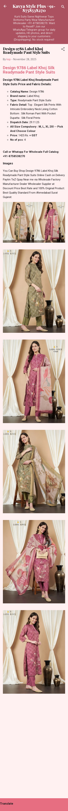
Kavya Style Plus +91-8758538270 (34, 8)
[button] (63, 50)
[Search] (63, 7)
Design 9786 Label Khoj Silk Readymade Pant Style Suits (29, 69)
